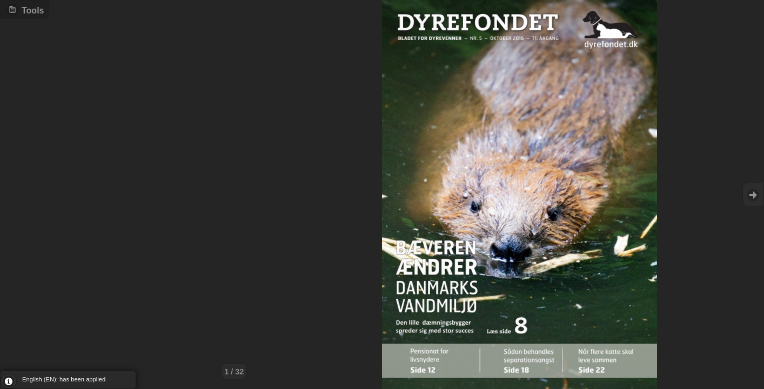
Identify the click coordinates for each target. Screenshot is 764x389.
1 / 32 (234, 371)
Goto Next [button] (753, 195)
